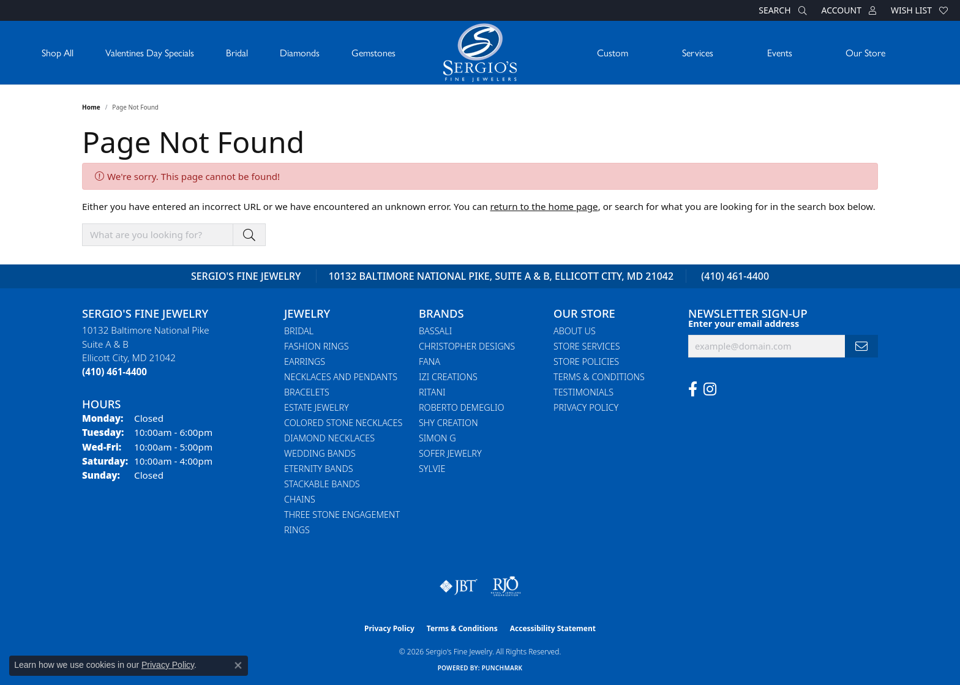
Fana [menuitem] (429, 361)
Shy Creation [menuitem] (448, 423)
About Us (574, 331)
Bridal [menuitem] (298, 331)
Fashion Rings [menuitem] (316, 346)
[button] (781, 10)
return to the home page (544, 206)
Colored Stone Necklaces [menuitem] (343, 423)
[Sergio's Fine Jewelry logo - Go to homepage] (480, 52)
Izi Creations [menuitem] (448, 377)
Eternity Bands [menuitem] (318, 468)
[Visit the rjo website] (505, 586)
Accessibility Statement (553, 628)
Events (779, 52)
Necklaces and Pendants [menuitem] (340, 377)
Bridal (237, 52)
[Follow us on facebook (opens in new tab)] (692, 389)
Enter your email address (743, 323)
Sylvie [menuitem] (432, 468)
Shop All (57, 52)
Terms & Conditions (599, 377)
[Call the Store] (114, 371)
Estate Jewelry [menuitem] (316, 407)
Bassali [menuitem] (435, 331)
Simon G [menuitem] (437, 438)
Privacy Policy (585, 407)
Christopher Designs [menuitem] (467, 346)
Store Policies (586, 361)
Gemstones (373, 52)
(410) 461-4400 (735, 276)
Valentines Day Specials (149, 52)
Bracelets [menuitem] (306, 392)
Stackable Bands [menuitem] (322, 484)
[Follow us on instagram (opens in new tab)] (709, 389)
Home (91, 107)
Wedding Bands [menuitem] (320, 453)
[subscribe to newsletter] (861, 346)
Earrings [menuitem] (304, 361)
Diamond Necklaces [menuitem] (329, 438)
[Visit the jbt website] (458, 586)
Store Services (586, 346)
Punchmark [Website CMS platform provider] (502, 668)
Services (697, 52)
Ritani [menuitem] (432, 392)
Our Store (865, 52)
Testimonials (583, 392)
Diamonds (300, 52)
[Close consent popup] (238, 665)
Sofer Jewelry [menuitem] (450, 453)
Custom (612, 52)
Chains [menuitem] (299, 499)
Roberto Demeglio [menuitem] (461, 407)
